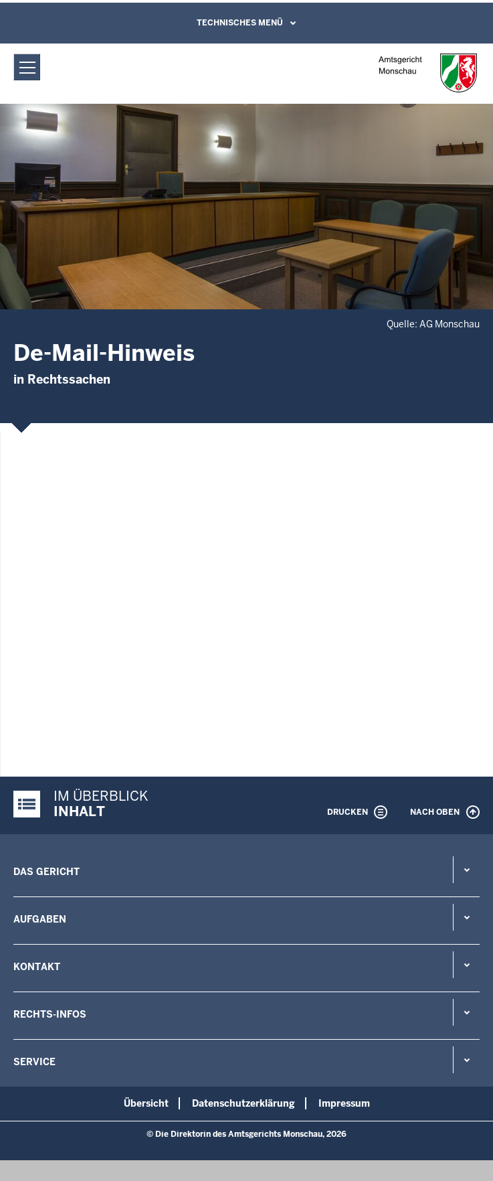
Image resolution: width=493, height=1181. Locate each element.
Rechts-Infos (49, 1014)
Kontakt (36, 967)
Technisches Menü (240, 22)
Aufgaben (39, 919)
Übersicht (146, 1103)
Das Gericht (46, 872)
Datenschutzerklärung (243, 1103)
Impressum (344, 1103)
